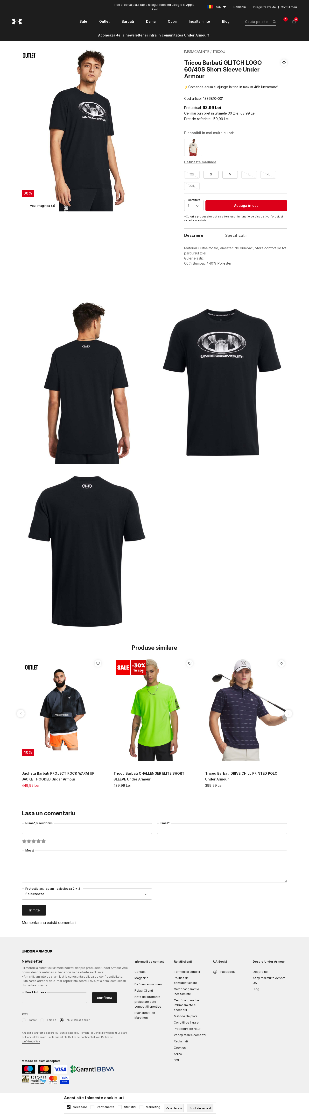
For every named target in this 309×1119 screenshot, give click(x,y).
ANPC (178, 1054)
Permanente (105, 1107)
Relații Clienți (143, 990)
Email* (165, 823)
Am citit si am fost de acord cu (74, 1037)
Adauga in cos (246, 205)
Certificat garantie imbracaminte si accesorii (186, 1005)
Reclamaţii (181, 1041)
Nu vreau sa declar (78, 1020)
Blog (256, 989)
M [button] (230, 174)
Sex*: (25, 1013)
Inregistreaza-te (264, 7)
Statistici (130, 1107)
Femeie (51, 1020)
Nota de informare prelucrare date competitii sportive (147, 1001)
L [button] (249, 174)
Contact (140, 972)
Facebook (227, 972)
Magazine (141, 978)
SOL (177, 1060)
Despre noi (260, 972)
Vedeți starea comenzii (190, 1035)
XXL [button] (192, 186)
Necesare (80, 1107)
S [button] (211, 174)
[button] (284, 80)
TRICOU (218, 52)
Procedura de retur (187, 1029)
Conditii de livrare (186, 1022)
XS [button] (192, 174)
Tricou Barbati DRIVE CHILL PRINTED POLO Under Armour (241, 776)
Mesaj (29, 850)
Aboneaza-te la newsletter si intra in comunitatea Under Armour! (153, 35)
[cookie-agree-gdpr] (200, 1108)
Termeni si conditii (187, 972)
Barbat (32, 1020)
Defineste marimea (148, 984)
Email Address (35, 992)
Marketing (153, 1107)
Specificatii (235, 235)
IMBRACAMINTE (196, 52)
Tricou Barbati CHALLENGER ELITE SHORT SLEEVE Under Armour (148, 776)
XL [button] (268, 174)
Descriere (193, 235)
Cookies (180, 1047)
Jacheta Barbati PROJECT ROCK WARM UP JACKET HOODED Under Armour (58, 776)
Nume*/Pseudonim (39, 823)
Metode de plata (185, 1016)
